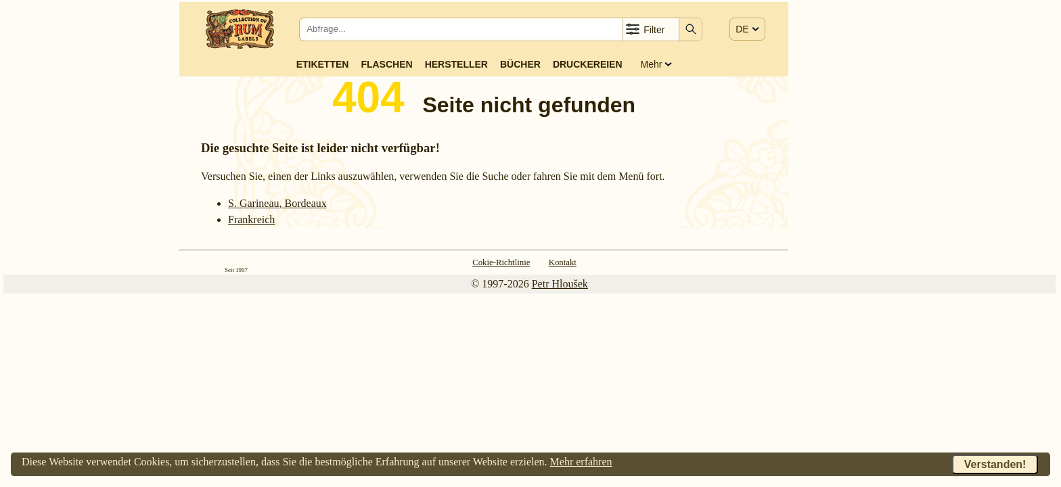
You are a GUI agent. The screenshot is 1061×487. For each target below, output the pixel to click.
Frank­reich (251, 219)
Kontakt (563, 262)
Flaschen (386, 64)
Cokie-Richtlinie (501, 262)
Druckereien (588, 64)
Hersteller (456, 64)
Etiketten (322, 64)
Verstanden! (995, 464)
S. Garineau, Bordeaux (277, 203)
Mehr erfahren (581, 461)
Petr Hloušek (560, 283)
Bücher (520, 64)
